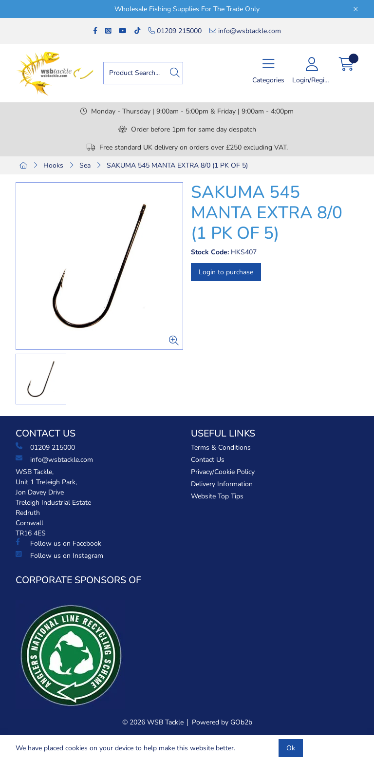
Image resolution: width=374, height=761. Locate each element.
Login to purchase (226, 272)
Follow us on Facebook (58, 543)
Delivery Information (222, 484)
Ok (290, 748)
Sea (85, 165)
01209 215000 (175, 31)
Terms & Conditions (221, 447)
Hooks (53, 165)
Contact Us (207, 459)
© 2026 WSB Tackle (153, 722)
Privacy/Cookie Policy (223, 471)
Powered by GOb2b (222, 722)
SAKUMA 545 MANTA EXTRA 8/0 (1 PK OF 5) (177, 165)
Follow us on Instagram (59, 555)
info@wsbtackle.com (245, 31)
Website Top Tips (217, 496)
